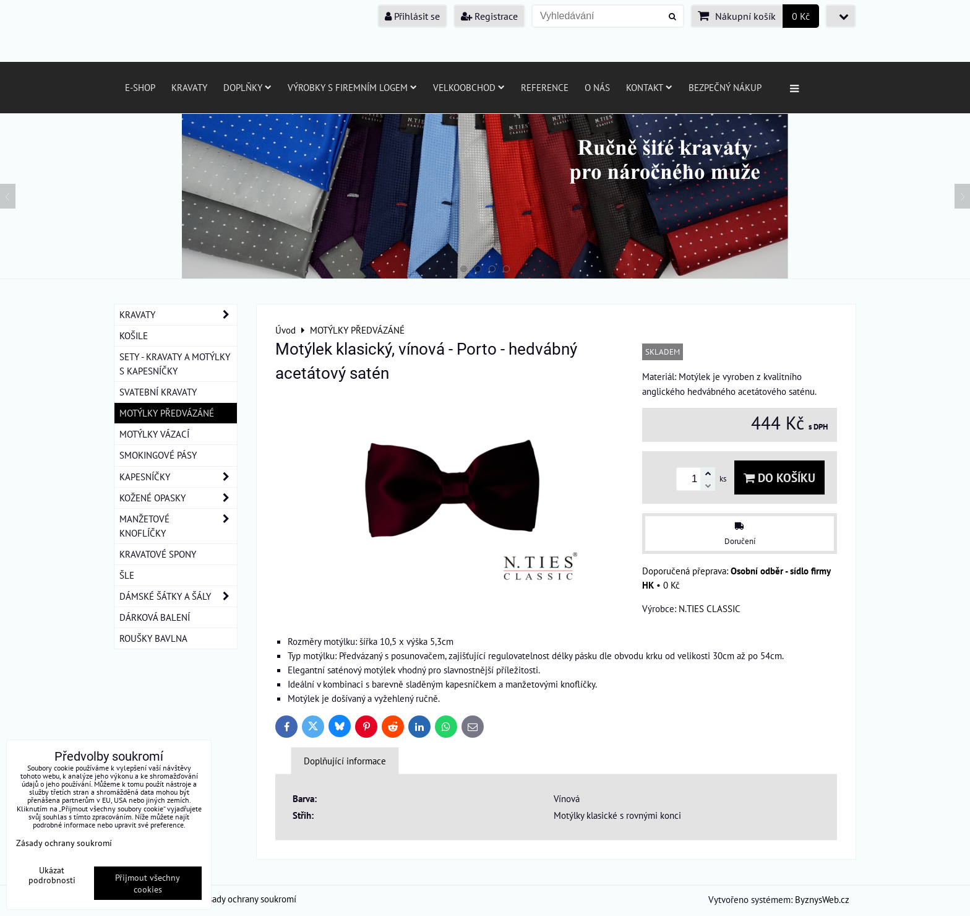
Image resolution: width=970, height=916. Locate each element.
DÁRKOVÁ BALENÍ (154, 617)
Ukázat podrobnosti (51, 875)
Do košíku (779, 477)
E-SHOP (140, 87)
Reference (545, 87)
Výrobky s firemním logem (352, 87)
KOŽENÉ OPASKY (178, 498)
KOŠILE (133, 335)
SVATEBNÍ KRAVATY (158, 392)
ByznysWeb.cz (822, 899)
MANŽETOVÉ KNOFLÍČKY (178, 526)
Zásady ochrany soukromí (247, 898)
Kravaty (189, 87)
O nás (597, 87)
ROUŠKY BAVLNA (153, 638)
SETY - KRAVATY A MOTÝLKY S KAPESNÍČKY (174, 363)
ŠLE (126, 575)
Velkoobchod (469, 87)
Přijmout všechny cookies (147, 883)
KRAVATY (178, 315)
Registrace (489, 16)
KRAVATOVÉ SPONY (157, 554)
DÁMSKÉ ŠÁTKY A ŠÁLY (178, 596)
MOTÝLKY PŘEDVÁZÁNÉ (166, 413)
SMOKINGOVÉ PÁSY (158, 455)
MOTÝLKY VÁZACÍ (154, 434)
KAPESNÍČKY (178, 477)
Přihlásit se (412, 16)
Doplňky (247, 87)
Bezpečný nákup (725, 87)
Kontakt (649, 87)
